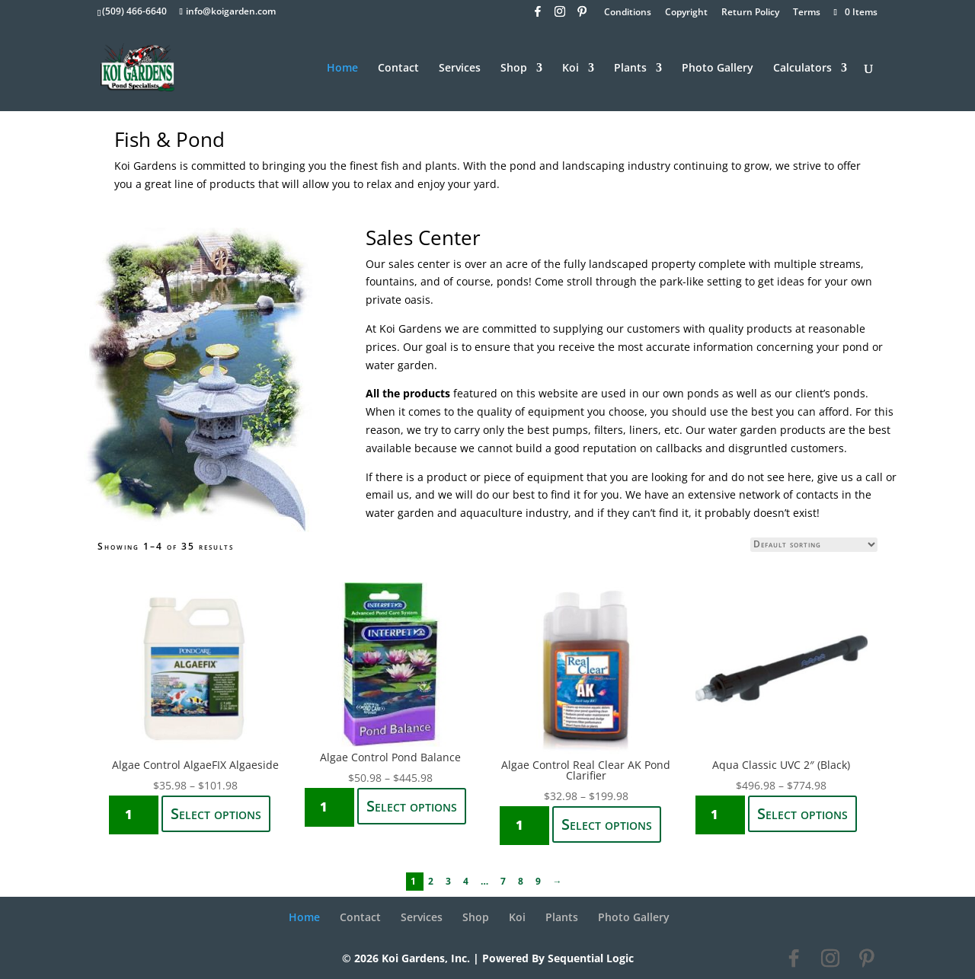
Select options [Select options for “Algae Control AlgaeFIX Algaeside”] (216, 813)
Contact (398, 68)
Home (342, 68)
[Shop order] (814, 544)
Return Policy (750, 13)
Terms (806, 13)
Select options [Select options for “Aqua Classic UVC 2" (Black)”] (802, 813)
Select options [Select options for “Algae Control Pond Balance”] (411, 806)
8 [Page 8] (522, 881)
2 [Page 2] (432, 881)
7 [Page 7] (504, 881)
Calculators (802, 68)
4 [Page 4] (467, 881)
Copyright (686, 13)
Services (460, 68)
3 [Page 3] (450, 881)
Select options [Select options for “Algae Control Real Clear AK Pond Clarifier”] (606, 824)
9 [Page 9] (539, 881)
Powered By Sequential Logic (558, 958)
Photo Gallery (717, 68)
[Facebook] (538, 15)
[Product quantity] (133, 815)
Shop (513, 68)
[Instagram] (560, 15)
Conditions (627, 13)
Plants (630, 68)
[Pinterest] (582, 15)
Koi (570, 68)
